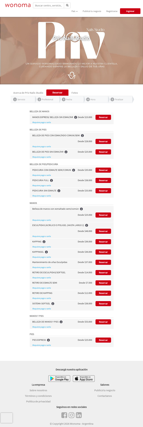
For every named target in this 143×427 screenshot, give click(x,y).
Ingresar (130, 11)
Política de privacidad (38, 401)
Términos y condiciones (38, 395)
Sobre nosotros (38, 390)
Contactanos (105, 395)
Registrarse (111, 11)
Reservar (103, 117)
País (75, 11)
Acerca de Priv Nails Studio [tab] (28, 92)
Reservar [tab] (57, 92)
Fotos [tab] (75, 92)
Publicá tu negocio (92, 11)
